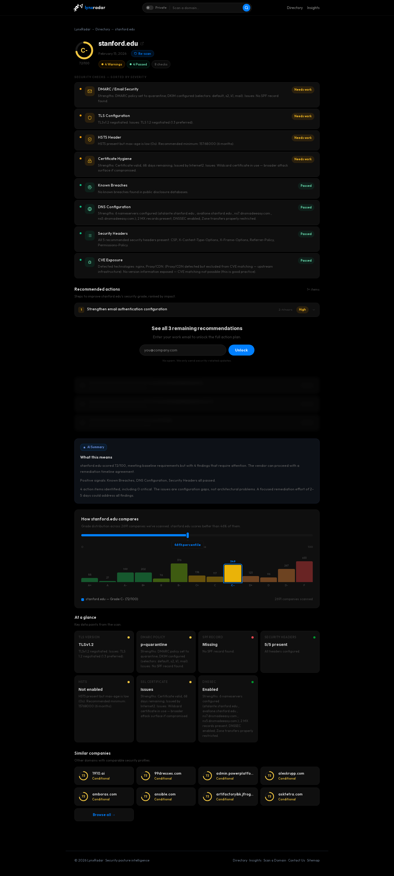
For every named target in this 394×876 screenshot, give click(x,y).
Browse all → (104, 814)
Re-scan (142, 53)
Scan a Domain (274, 860)
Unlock (241, 350)
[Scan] (246, 8)
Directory (295, 7)
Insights (313, 7)
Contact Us (296, 860)
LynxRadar (82, 29)
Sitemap (313, 860)
